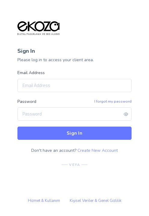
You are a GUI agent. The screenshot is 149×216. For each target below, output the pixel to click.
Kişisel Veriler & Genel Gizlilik (95, 200)
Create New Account (98, 150)
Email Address (31, 73)
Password (26, 101)
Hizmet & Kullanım (44, 200)
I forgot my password (113, 101)
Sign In (74, 133)
